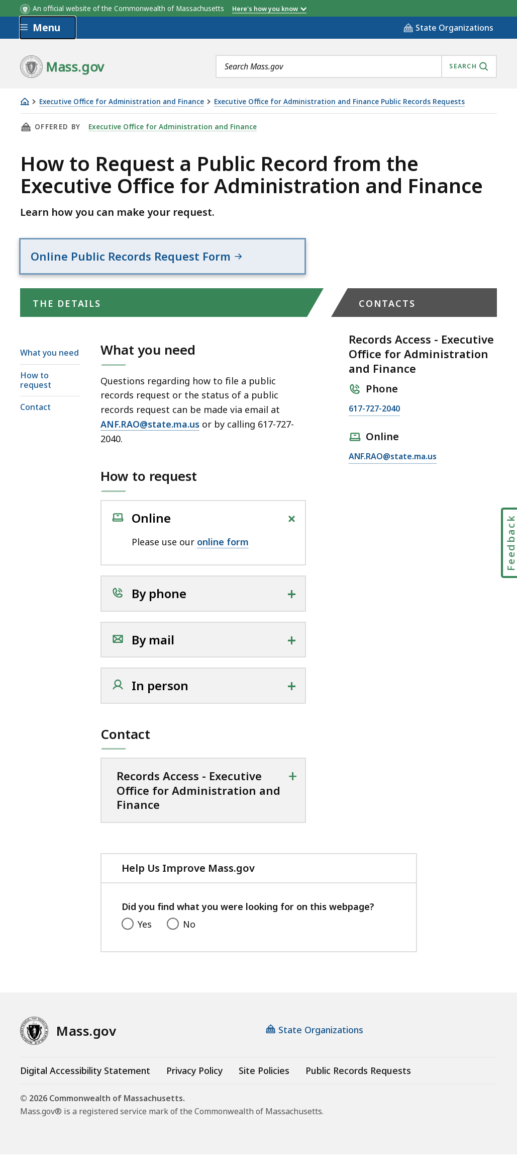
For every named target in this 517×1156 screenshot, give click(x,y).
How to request (35, 381)
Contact (35, 409)
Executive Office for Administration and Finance (121, 102)
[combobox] (356, 66)
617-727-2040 (374, 411)
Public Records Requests (358, 1072)
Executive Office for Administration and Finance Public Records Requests (339, 102)
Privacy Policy (194, 1072)
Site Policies (264, 1072)
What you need (49, 354)
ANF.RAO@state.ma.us (149, 426)
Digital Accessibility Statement (85, 1072)
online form (223, 544)
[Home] (25, 101)
